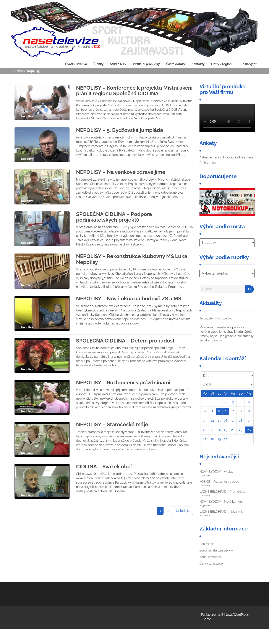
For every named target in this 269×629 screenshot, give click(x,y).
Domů (18, 71)
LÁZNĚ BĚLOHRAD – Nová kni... (221, 511)
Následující (182, 510)
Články (99, 64)
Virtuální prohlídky (146, 64)
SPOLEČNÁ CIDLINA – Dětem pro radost (125, 341)
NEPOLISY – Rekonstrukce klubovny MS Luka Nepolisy (131, 259)
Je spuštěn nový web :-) (215, 318)
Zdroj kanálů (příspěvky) (216, 550)
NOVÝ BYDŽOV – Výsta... (216, 471)
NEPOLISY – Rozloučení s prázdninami (123, 382)
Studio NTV (118, 64)
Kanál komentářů (211, 557)
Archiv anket (208, 163)
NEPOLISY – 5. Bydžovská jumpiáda (119, 130)
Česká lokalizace (211, 563)
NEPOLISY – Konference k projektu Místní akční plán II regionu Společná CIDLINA (134, 91)
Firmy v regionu (222, 64)
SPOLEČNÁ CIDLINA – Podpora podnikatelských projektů (114, 217)
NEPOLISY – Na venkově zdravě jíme (120, 172)
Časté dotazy (175, 64)
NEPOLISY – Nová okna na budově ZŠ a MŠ (128, 298)
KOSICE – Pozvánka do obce (219, 481)
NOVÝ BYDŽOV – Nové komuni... (221, 501)
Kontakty (197, 64)
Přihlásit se (206, 544)
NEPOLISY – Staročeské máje (112, 424)
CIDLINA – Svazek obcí (104, 466)
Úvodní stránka (76, 64)
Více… (217, 340)
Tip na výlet (248, 64)
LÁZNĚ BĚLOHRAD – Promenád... (222, 491)
